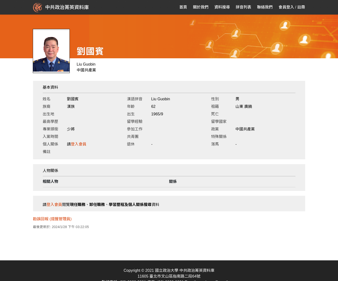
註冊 (301, 7)
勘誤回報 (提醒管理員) (52, 219)
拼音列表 (243, 7)
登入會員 (79, 144)
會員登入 (286, 7)
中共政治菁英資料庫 (61, 8)
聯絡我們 (265, 7)
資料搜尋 (222, 7)
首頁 (183, 7)
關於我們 (200, 7)
